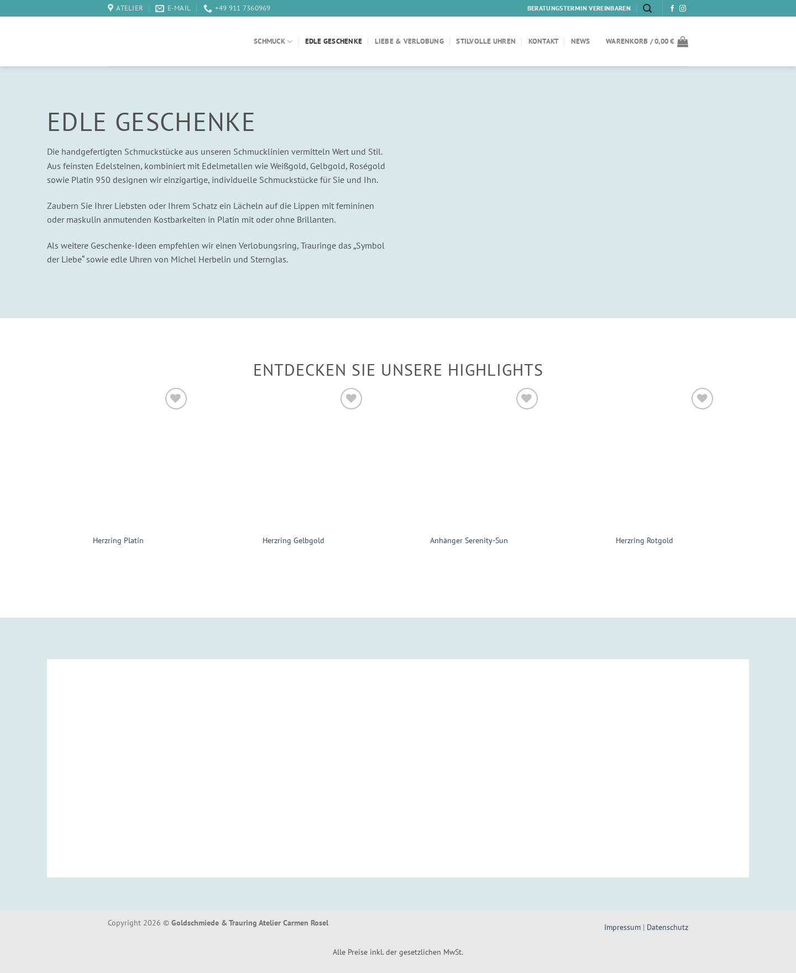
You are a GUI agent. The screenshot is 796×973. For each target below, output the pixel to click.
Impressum (623, 927)
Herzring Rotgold (644, 540)
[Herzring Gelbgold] (294, 456)
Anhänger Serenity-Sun (469, 540)
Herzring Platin (118, 540)
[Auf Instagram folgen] (682, 9)
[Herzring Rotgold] (645, 456)
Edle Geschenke (334, 41)
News (580, 41)
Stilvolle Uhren (486, 41)
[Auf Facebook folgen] (672, 9)
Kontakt (543, 41)
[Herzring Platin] (118, 456)
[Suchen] (647, 9)
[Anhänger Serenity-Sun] (469, 456)
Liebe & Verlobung (409, 41)
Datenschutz (667, 927)
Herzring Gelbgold (293, 540)
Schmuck (273, 41)
